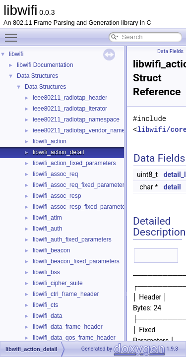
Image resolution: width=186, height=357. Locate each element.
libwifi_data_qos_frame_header (74, 337)
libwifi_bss (46, 272)
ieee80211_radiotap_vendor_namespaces (88, 130)
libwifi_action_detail (58, 152)
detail (172, 187)
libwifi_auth (47, 228)
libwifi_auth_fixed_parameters (72, 239)
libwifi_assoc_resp (57, 195)
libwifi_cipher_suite (58, 283)
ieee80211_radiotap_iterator (70, 108)
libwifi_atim (47, 217)
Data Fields (170, 51)
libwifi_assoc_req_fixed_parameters (80, 184)
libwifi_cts (45, 304)
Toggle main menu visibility (13, 33)
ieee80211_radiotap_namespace (76, 119)
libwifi (16, 54)
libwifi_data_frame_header (68, 326)
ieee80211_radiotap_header (70, 97)
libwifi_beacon (51, 250)
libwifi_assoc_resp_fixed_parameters (81, 206)
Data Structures (37, 75)
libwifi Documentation (45, 64)
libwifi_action (49, 141)
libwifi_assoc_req (55, 174)
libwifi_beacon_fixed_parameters (76, 261)
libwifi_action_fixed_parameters (74, 163)
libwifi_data (47, 315)
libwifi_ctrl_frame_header (66, 294)
